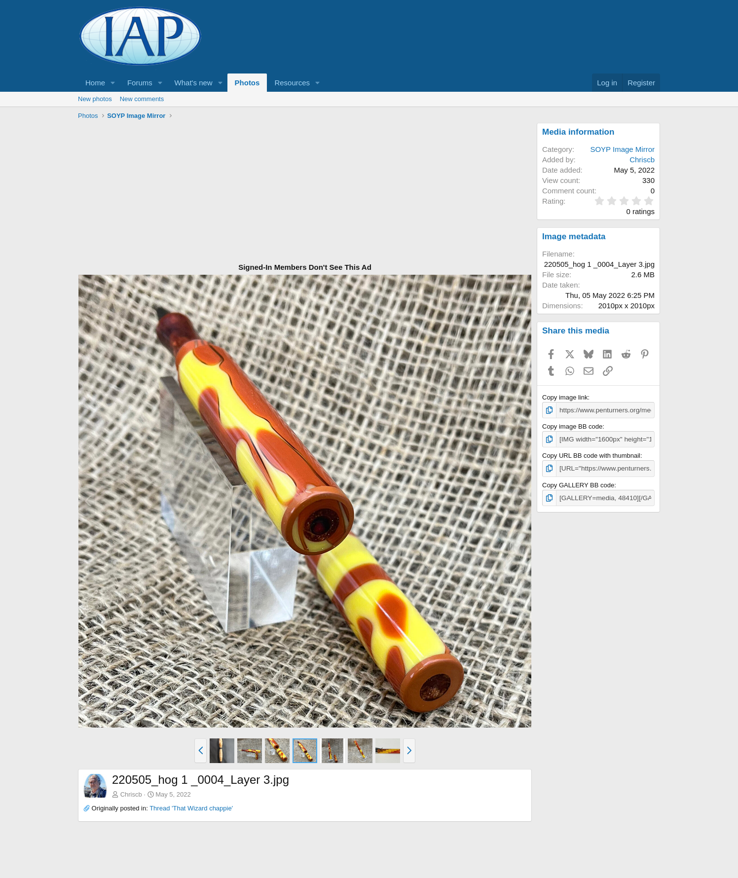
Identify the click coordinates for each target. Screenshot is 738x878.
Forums (139, 82)
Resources (292, 82)
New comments (142, 99)
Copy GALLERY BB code (578, 483)
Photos (247, 82)
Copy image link (565, 397)
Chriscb (131, 794)
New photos (95, 99)
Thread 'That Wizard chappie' (191, 808)
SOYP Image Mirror (622, 149)
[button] (113, 82)
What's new (194, 82)
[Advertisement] (305, 192)
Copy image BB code (572, 426)
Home (95, 82)
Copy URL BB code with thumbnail (591, 454)
